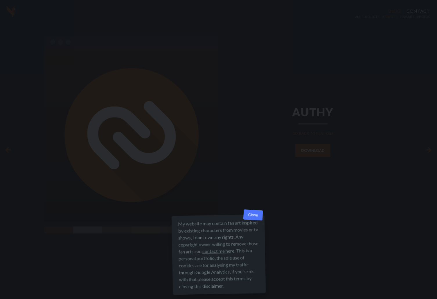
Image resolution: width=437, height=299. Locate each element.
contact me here (218, 251)
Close (253, 215)
